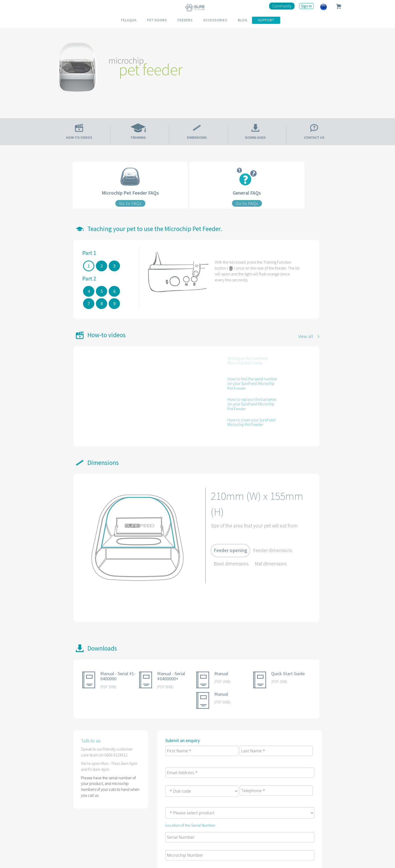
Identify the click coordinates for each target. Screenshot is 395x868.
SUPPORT (266, 20)
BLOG (242, 20)
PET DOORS (157, 20)
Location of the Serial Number (190, 825)
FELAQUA (129, 20)
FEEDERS (185, 20)
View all (305, 336)
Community (281, 5)
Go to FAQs (130, 203)
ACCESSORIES (215, 20)
